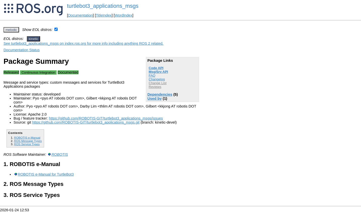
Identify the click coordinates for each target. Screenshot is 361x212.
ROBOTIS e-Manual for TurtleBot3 (46, 174)
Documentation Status (22, 50)
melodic (11, 30)
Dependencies (159, 94)
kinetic (33, 39)
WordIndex (123, 15)
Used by (154, 98)
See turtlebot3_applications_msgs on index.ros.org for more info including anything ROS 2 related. (83, 43)
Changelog (157, 79)
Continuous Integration (38, 72)
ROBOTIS (59, 154)
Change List (157, 83)
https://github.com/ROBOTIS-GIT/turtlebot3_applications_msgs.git (85, 122)
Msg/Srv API (158, 72)
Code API (156, 68)
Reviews (155, 87)
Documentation (80, 15)
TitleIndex (104, 15)
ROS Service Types (27, 144)
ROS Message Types (28, 140)
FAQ (152, 75)
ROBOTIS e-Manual (27, 137)
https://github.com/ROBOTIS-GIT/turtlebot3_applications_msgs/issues (106, 118)
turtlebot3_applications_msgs (102, 6)
